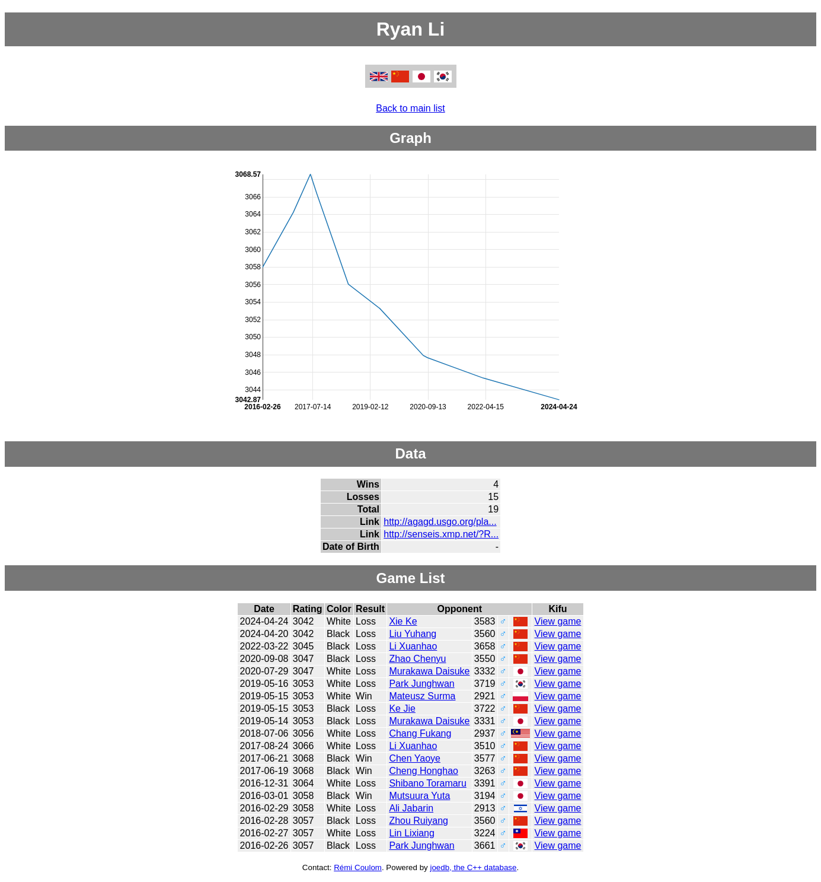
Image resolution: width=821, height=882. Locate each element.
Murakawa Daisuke (429, 671)
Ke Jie (402, 708)
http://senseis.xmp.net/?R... (441, 534)
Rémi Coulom (358, 867)
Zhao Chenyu (417, 659)
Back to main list (410, 108)
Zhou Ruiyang (418, 821)
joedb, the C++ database (473, 867)
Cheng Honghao (423, 771)
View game (558, 621)
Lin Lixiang (412, 833)
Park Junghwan (421, 684)
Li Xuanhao (413, 646)
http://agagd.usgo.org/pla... (440, 522)
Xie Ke (403, 621)
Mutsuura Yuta (419, 796)
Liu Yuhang (412, 634)
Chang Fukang (420, 733)
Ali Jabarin (411, 808)
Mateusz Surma (422, 696)
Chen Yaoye (414, 758)
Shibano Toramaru (427, 783)
